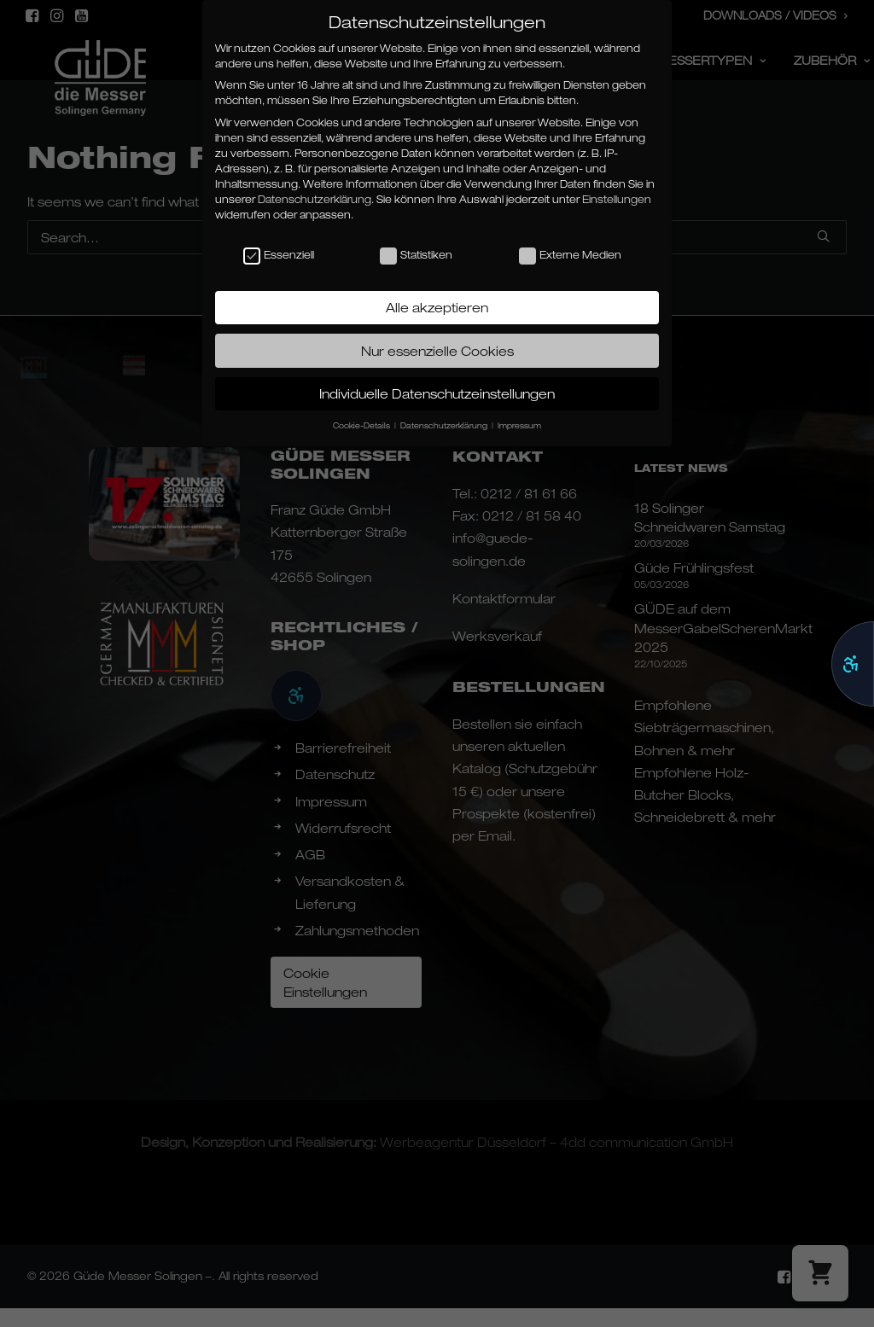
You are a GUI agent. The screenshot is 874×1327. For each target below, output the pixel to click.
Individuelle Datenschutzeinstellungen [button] (437, 393)
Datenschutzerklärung (314, 199)
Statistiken (416, 255)
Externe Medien (570, 255)
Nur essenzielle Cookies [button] (437, 350)
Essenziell (278, 255)
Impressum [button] (519, 425)
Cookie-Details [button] (363, 425)
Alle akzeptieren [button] (437, 307)
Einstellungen (616, 199)
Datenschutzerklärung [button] (445, 425)
